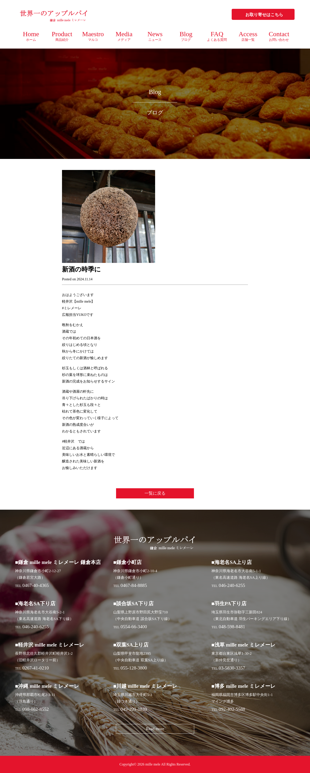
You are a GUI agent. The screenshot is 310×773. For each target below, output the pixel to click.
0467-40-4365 (35, 585)
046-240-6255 (232, 585)
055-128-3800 (133, 668)
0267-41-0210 (35, 668)
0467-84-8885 (133, 585)
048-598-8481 (232, 626)
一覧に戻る (155, 493)
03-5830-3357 (232, 668)
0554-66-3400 (133, 626)
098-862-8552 (35, 709)
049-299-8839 (133, 709)
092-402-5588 (232, 709)
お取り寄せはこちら (264, 14)
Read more (155, 728)
